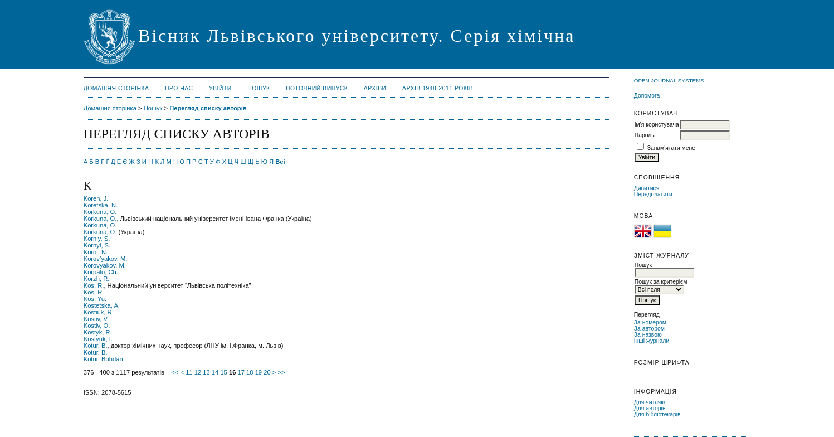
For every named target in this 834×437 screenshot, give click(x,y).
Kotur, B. (96, 345)
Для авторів (650, 408)
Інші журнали (651, 341)
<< (174, 372)
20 (267, 372)
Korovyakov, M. (105, 265)
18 (249, 372)
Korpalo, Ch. (101, 272)
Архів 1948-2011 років (437, 88)
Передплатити (653, 194)
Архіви (375, 88)
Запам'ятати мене (671, 148)
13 (206, 372)
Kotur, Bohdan (103, 359)
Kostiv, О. (97, 325)
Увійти (220, 88)
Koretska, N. (101, 205)
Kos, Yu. (95, 298)
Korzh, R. (97, 278)
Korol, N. (96, 252)
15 (223, 372)
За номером (650, 322)
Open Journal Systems (669, 80)
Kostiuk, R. (99, 312)
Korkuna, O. (100, 211)
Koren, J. (96, 198)
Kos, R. (94, 285)
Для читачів (649, 402)
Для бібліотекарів (657, 414)
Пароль (645, 135)
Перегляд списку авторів (208, 108)
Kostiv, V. (96, 318)
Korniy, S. (97, 238)
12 (197, 372)
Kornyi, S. (97, 245)
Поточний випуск (317, 88)
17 (241, 372)
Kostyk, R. (98, 332)
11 (189, 372)
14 (215, 372)
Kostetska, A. (102, 305)
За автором (649, 329)
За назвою (648, 335)
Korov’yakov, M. (106, 258)
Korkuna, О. (100, 225)
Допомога (647, 96)
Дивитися (647, 188)
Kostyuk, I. (98, 339)
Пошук (258, 88)
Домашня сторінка (116, 88)
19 (258, 372)
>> (281, 372)
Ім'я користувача (657, 125)
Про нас (179, 88)
